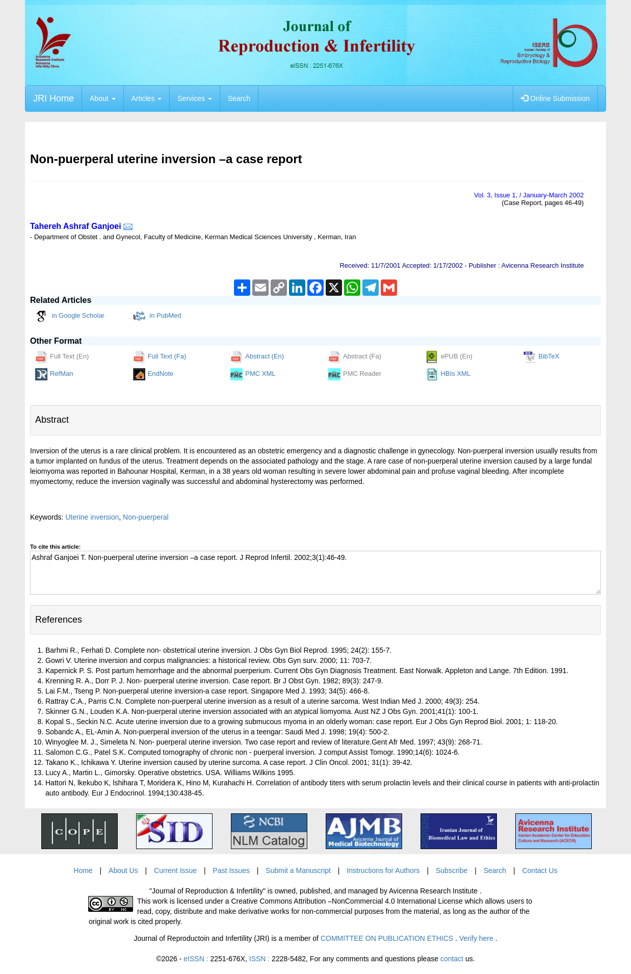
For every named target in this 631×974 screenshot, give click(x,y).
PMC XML (252, 374)
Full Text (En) (62, 357)
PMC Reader (354, 374)
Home (82, 870)
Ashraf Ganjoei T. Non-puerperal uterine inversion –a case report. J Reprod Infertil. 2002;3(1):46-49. (315, 573)
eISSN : (214, 959)
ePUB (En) (449, 357)
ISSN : (277, 959)
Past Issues (231, 870)
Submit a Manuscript (298, 870)
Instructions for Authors (383, 870)
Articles (147, 98)
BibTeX (541, 357)
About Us (123, 870)
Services (194, 98)
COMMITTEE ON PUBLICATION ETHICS (388, 938)
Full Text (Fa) (160, 357)
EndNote (153, 374)
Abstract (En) (257, 357)
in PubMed (157, 316)
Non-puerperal (146, 517)
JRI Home (53, 98)
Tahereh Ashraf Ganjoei (75, 226)
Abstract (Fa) (354, 357)
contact (451, 959)
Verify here (477, 938)
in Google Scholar (69, 316)
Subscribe (451, 870)
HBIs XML (448, 374)
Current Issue (175, 870)
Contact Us (539, 870)
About (102, 98)
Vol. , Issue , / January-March (529, 195)
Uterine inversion (92, 517)
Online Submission (555, 98)
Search (239, 98)
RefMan (54, 374)
